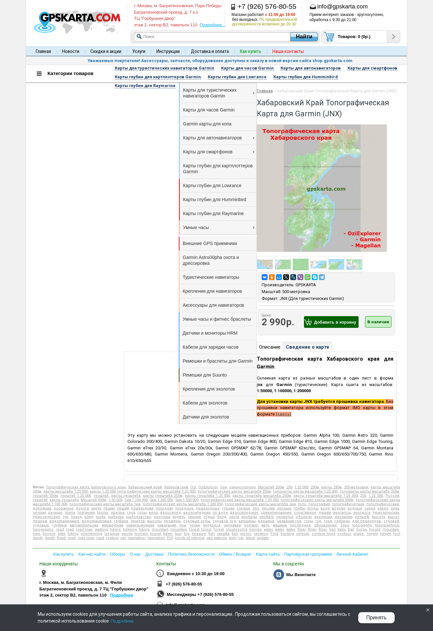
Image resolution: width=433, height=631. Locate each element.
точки (195, 525)
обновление (325, 525)
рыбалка (116, 517)
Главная (43, 51)
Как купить (63, 554)
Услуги (138, 51)
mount (374, 529)
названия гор (289, 521)
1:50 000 (115, 500)
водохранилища (97, 521)
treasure (199, 534)
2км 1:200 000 (161, 500)
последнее (300, 525)
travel (167, 534)
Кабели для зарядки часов (211, 347)
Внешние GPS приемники (210, 243)
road (60, 529)
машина (280, 525)
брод (222, 517)
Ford (274, 534)
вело (153, 512)
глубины (342, 521)
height (372, 534)
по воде (220, 512)
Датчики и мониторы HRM (210, 333)
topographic (43, 529)
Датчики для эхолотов (206, 416)
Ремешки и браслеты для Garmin (218, 361)
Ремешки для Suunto (205, 375)
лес (256, 508)
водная (338, 508)
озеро (382, 508)
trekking (130, 529)
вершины (247, 521)
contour (344, 534)
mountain (160, 529)
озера (369, 508)
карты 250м (331, 487)
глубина (121, 521)
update (263, 538)
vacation (261, 534)
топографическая (348, 504)
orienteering (91, 534)
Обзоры (117, 554)
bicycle (49, 534)
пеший (123, 508)
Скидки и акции (105, 51)
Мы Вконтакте (301, 574)
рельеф (362, 517)
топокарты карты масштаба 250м (369, 491)
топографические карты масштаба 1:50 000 (240, 500)
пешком (40, 521)
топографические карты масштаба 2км (260, 504)
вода (325, 508)
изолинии (323, 517)
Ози (223, 487)
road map (84, 529)
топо (302, 504)
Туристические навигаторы (211, 277)
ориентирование (276, 512)
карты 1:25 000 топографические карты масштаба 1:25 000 (142, 491)
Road (61, 538)
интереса (211, 525)
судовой (391, 521)
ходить (179, 517)
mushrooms (236, 529)
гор (318, 521)
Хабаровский (176, 487)
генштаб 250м (45, 496)
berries (255, 529)
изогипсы (342, 512)
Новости (70, 51)
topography (362, 525)
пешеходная (142, 508)
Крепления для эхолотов (209, 389)
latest (250, 538)
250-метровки (356, 487)
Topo (344, 525)
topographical (387, 525)
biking (73, 534)
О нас (135, 554)
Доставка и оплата (210, 51)
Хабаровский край (145, 487)
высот (393, 517)
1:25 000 (301, 487)
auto (232, 538)
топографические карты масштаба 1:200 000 (182, 504)
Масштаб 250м (271, 487)
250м (314, 487)
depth (50, 538)
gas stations (216, 538)
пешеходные (208, 508)
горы (142, 512)
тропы (102, 512)
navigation (136, 538)
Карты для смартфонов (219, 151)
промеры (284, 517)
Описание (270, 347)
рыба (100, 517)
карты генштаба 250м (162, 496)
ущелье (118, 512)
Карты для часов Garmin (209, 109)
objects (302, 534)
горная (228, 508)
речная (39, 512)
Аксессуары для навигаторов (213, 305)
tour (178, 534)
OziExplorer (208, 487)
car (123, 538)
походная (164, 508)
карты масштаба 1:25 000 (66, 491)
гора (131, 512)
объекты (304, 517)
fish (211, 534)
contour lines (323, 534)
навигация (166, 525)
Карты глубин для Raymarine (213, 213)
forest (194, 529)
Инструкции (168, 51)
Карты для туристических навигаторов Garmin (219, 92)
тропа (70, 512)
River (301, 529)
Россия (392, 496)
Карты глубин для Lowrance (212, 185)
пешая (109, 508)
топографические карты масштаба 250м (234, 491)
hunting (287, 534)
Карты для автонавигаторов (219, 137)
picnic (245, 534)
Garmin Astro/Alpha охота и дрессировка (211, 260)
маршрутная (112, 525)
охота (234, 517)
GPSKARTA (305, 284)
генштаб (101, 496)
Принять (376, 617)
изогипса (361, 512)
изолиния (343, 517)
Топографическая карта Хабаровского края (86, 487)
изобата (266, 517)
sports (127, 534)
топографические (382, 504)
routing (112, 538)
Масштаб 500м (93, 500)
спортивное (305, 512)
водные (355, 508)
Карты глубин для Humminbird (214, 199)
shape (358, 534)
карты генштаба (125, 496)
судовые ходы (196, 521)
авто (265, 525)
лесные (284, 508)
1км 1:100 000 (136, 500)
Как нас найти (92, 554)
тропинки (86, 512)
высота (378, 517)
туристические (46, 517)
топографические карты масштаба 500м (317, 500)
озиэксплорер (242, 487)
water (268, 529)
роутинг (251, 525)
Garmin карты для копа (207, 123)
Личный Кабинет (352, 554)
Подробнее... (212, 24)
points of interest (189, 538)
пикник (194, 517)
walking (101, 529)
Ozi (193, 487)
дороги (82, 508)
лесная (268, 508)
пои (182, 525)
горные (243, 508)
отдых (209, 517)
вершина (266, 521)
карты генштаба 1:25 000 (207, 496)
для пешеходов (366, 521)
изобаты (249, 517)
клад (89, 517)
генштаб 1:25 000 (75, 496)
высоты (154, 521)
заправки (232, 525)
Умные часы (219, 227)
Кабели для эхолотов (205, 403)
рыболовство (138, 517)
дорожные (63, 508)
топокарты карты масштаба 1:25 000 (305, 491)
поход (76, 517)
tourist (155, 534)
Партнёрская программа (308, 554)
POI (170, 538)
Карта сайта (267, 554)
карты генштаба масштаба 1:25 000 (326, 496)
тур (65, 517)
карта (96, 508)
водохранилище (64, 521)
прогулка (162, 517)
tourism (141, 534)
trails (341, 529)
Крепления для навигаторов (212, 291)
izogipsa (111, 534)
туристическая (386, 512)
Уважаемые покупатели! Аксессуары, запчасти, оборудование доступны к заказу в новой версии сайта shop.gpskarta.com (219, 60)
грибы (299, 508)
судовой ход (224, 521)
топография (319, 504)
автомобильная (84, 525)
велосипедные (244, 512)
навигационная (140, 525)
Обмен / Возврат (235, 554)
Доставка (154, 554)
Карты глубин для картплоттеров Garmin (218, 168)
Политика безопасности (191, 554)
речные (55, 512)
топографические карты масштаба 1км (104, 504)
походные (184, 508)
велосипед (170, 512)
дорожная (42, 508)
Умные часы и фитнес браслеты (217, 319)
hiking (115, 529)
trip (187, 534)
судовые (41, 525)
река (395, 508)
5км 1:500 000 (187, 500)
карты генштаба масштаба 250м (261, 496)
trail (332, 529)
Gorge (361, 529)
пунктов (138, 521)
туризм (325, 512)
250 (289, 487)
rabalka (223, 534)
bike (36, 534)
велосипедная (196, 512)
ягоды (313, 508)
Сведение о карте (307, 347)
